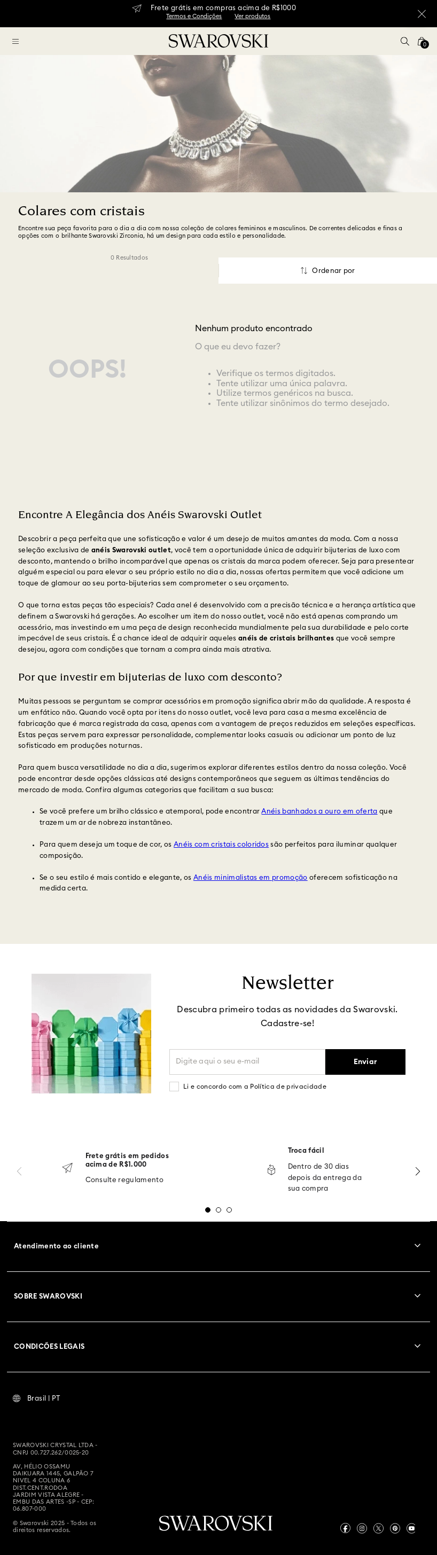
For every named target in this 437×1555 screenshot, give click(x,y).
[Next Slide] (417, 1171)
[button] (405, 41)
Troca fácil (306, 1150)
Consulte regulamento (124, 1180)
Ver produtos (252, 16)
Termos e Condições (194, 16)
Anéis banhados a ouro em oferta (319, 811)
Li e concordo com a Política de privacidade (254, 1086)
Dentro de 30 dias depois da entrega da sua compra (325, 1178)
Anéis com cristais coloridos (221, 844)
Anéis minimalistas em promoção (250, 877)
